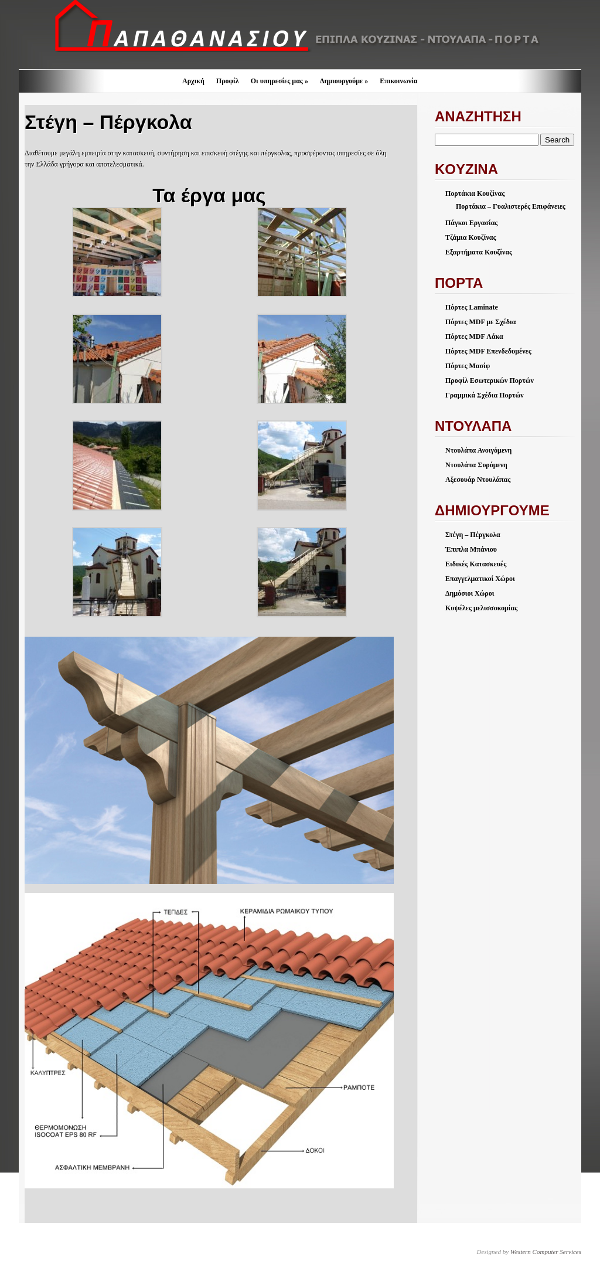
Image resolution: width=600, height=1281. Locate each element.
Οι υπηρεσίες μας (279, 81)
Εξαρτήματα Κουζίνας (478, 252)
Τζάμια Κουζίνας (470, 237)
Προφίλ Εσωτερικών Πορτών (489, 380)
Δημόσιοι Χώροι (469, 593)
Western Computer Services (545, 1251)
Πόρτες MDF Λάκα (474, 336)
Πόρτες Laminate (471, 307)
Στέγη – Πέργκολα (472, 535)
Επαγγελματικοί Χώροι (480, 579)
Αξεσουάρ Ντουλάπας (477, 479)
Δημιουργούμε (344, 81)
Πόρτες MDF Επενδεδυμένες (488, 351)
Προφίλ (227, 81)
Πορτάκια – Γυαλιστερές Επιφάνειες (510, 206)
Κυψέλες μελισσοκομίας (481, 608)
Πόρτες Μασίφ (467, 366)
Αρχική (193, 81)
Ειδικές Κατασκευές (475, 564)
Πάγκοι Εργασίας (471, 223)
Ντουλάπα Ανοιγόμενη (478, 450)
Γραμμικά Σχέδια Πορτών (484, 395)
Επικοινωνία (398, 81)
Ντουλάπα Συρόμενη (476, 465)
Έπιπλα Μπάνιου (471, 549)
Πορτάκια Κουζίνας (474, 193)
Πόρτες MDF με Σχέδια (480, 322)
